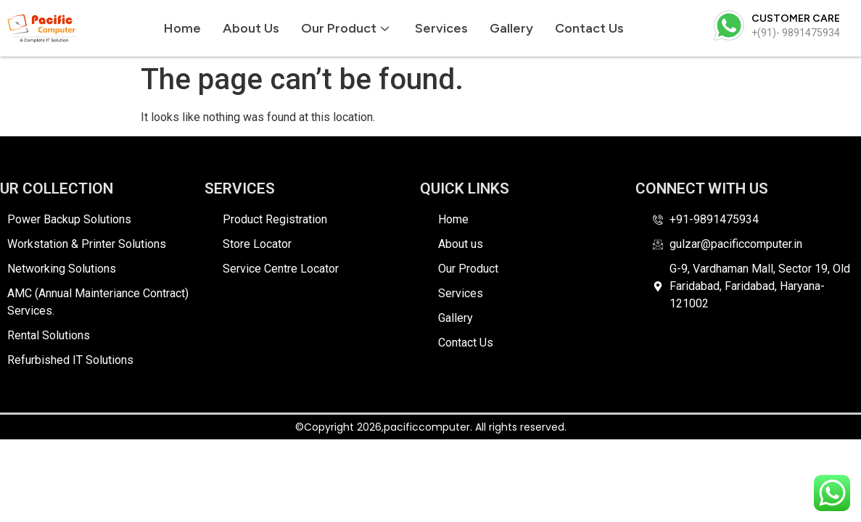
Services (441, 28)
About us (251, 28)
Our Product (345, 28)
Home (182, 28)
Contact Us (589, 28)
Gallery (511, 28)
